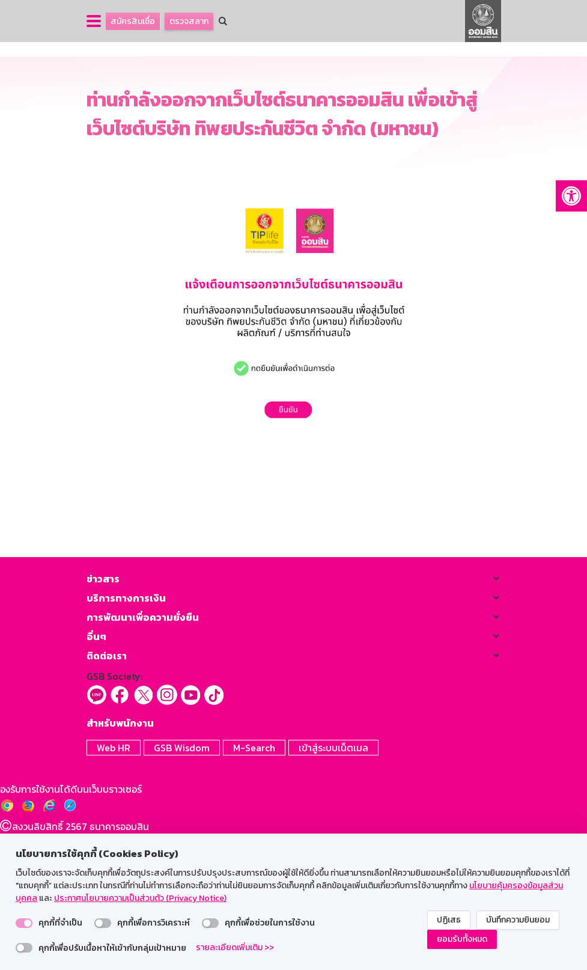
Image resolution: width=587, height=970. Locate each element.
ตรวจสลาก (188, 21)
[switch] (24, 923)
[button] (571, 196)
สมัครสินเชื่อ (133, 21)
